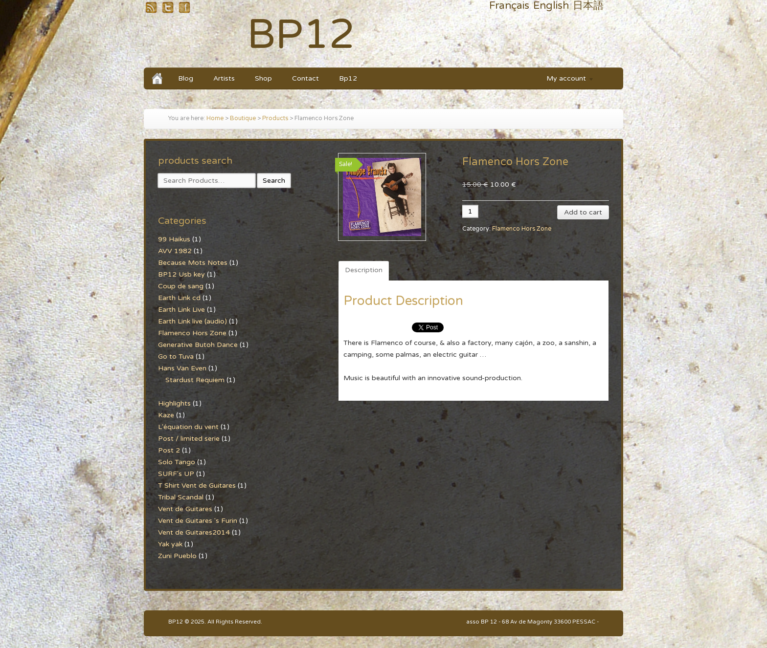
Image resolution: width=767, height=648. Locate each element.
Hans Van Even (182, 368)
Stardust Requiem (195, 380)
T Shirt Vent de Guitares (197, 485)
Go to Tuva (176, 356)
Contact (305, 78)
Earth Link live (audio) (192, 321)
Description (364, 270)
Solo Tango (176, 462)
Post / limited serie (189, 438)
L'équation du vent (188, 427)
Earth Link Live (181, 309)
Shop (263, 78)
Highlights (174, 403)
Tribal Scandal (180, 497)
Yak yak (170, 544)
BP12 (301, 35)
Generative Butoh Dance (198, 345)
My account (565, 80)
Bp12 (348, 78)
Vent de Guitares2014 (194, 532)
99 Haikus (174, 239)
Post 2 (169, 450)
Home (215, 118)
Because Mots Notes (192, 263)
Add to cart (583, 212)
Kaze (166, 415)
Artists (224, 78)
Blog (185, 78)
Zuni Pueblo (177, 556)
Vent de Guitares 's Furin (197, 521)
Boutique (243, 118)
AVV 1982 (175, 251)
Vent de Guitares (185, 509)
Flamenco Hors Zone (521, 229)
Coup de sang (180, 286)
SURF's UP (176, 474)
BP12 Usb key (181, 274)
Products (275, 118)
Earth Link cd (179, 298)
